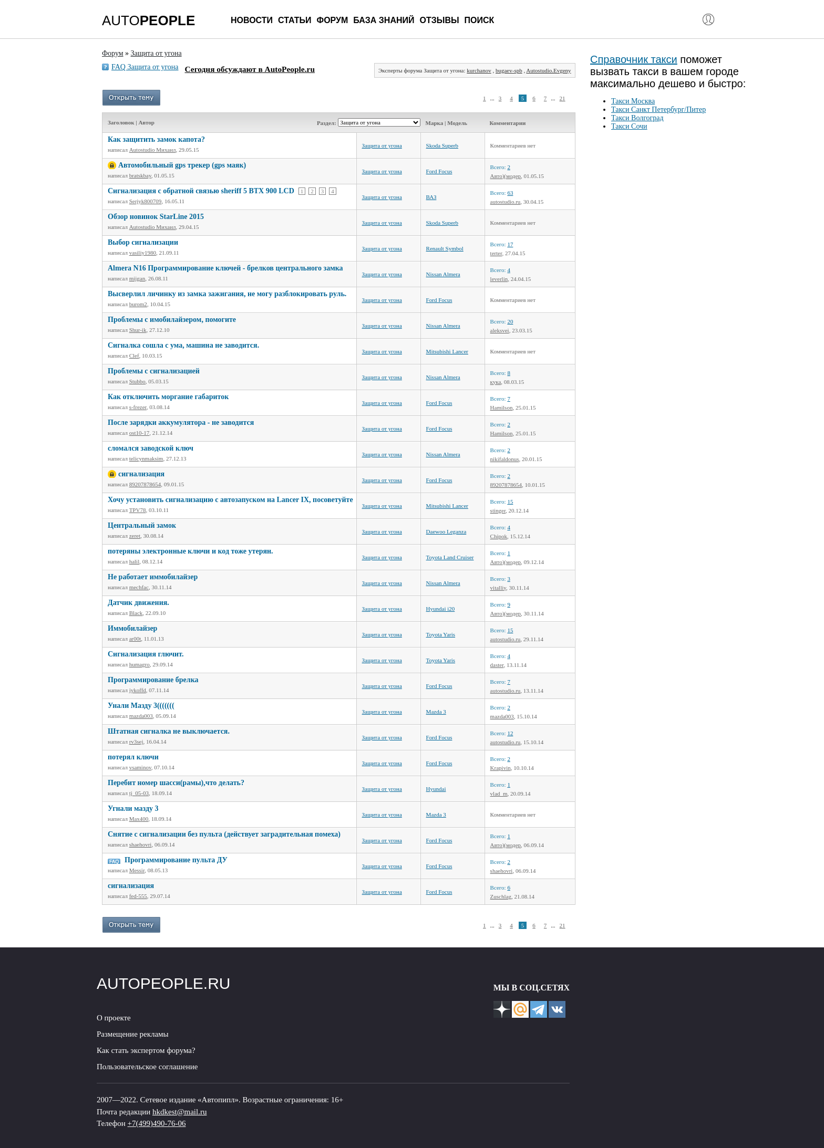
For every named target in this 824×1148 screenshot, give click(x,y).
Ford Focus (439, 171)
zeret (134, 536)
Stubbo (137, 381)
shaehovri (140, 844)
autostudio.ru (505, 202)
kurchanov (479, 70)
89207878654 (145, 484)
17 (510, 244)
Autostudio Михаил (152, 150)
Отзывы (439, 20)
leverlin (499, 279)
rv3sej (136, 741)
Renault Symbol (445, 248)
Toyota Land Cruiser (450, 557)
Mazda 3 (436, 711)
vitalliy (498, 588)
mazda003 (141, 716)
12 (510, 733)
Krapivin (500, 768)
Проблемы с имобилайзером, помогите (172, 319)
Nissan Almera (443, 274)
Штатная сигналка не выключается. (169, 731)
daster (497, 665)
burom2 (138, 304)
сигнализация (141, 474)
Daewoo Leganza (446, 531)
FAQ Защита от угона (145, 67)
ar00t (135, 638)
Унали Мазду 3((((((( (141, 705)
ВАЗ (431, 197)
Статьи (294, 20)
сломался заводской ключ (150, 448)
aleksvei (499, 330)
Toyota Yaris (440, 634)
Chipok (498, 536)
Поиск (480, 20)
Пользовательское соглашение (147, 1066)
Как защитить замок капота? (156, 139)
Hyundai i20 (440, 609)
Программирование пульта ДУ (176, 860)
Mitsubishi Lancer (447, 351)
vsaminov (140, 767)
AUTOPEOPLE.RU (164, 983)
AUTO (148, 20)
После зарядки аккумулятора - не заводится (181, 422)
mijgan (137, 278)
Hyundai (436, 789)
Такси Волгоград (637, 118)
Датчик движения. (138, 603)
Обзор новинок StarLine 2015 (156, 217)
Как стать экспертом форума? (146, 1050)
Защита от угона (382, 145)
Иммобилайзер (132, 628)
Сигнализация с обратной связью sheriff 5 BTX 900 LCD (201, 191)
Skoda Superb (442, 145)
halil (134, 561)
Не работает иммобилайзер (153, 577)
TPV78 (137, 510)
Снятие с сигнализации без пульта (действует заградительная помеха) (224, 834)
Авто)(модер (505, 176)
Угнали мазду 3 (133, 808)
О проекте (114, 1018)
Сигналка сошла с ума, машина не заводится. (183, 345)
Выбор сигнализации (143, 242)
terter (496, 253)
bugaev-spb (509, 70)
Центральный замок (142, 525)
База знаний (383, 20)
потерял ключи (133, 757)
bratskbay (140, 175)
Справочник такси (633, 59)
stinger (498, 510)
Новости (252, 20)
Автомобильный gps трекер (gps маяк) (182, 165)
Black (136, 613)
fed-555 (138, 896)
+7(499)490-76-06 (157, 1123)
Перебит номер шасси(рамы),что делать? (176, 783)
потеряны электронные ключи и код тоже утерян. (190, 551)
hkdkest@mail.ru (179, 1112)
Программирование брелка (153, 680)
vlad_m (499, 793)
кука (495, 382)
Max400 (139, 819)
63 (510, 193)
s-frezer (138, 407)
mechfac (139, 587)
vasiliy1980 (142, 252)
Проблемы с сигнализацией (154, 371)
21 (562, 98)
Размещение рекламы (133, 1034)
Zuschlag (500, 896)
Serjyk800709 (145, 201)
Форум (332, 20)
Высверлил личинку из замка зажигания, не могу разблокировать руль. (227, 294)
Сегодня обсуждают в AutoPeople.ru (250, 69)
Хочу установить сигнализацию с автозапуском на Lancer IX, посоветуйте (230, 500)
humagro (139, 664)
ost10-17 (139, 433)
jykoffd (137, 690)
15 (510, 501)
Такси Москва (633, 101)
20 (510, 321)
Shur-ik (138, 330)
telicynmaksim (146, 458)
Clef (134, 355)
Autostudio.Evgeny (548, 70)
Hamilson (501, 407)
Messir (137, 870)
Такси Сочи (629, 126)
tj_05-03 (139, 793)
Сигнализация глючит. (145, 654)
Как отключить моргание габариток (168, 397)
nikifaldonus (504, 459)
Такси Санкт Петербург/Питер (658, 109)
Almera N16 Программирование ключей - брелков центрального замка (225, 268)
